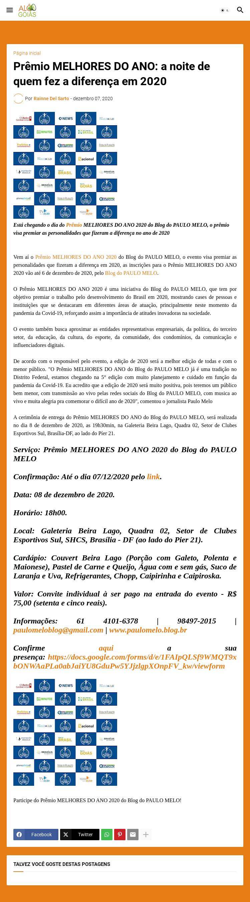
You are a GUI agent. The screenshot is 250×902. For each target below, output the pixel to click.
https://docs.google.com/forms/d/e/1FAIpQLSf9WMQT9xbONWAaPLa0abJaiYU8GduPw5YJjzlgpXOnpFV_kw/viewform (125, 661)
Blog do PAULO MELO (131, 273)
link (153, 476)
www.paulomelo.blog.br (148, 629)
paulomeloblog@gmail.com (58, 629)
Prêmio (74, 225)
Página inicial (27, 53)
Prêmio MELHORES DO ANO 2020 (76, 257)
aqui (106, 648)
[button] (9, 10)
